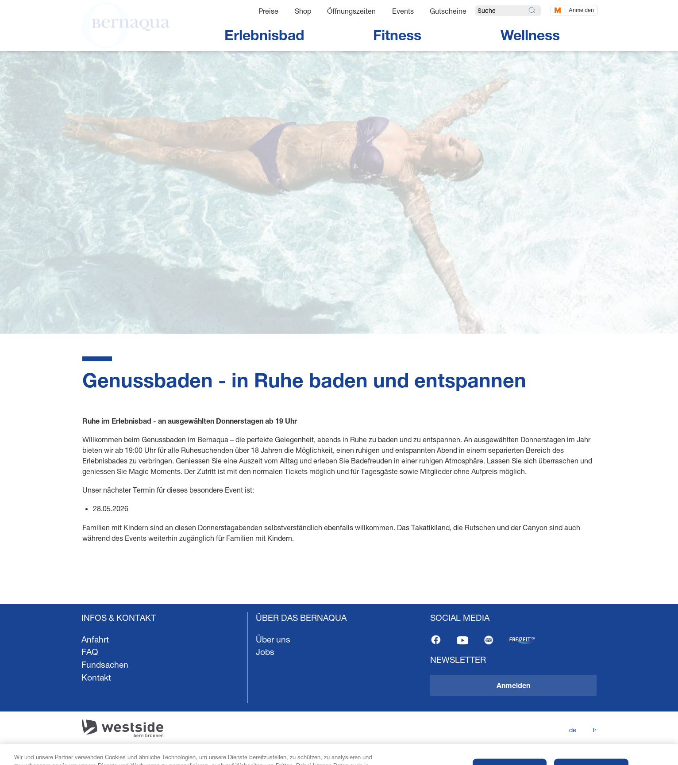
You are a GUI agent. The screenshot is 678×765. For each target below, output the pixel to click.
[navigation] (339, 684)
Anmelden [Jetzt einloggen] (581, 10)
